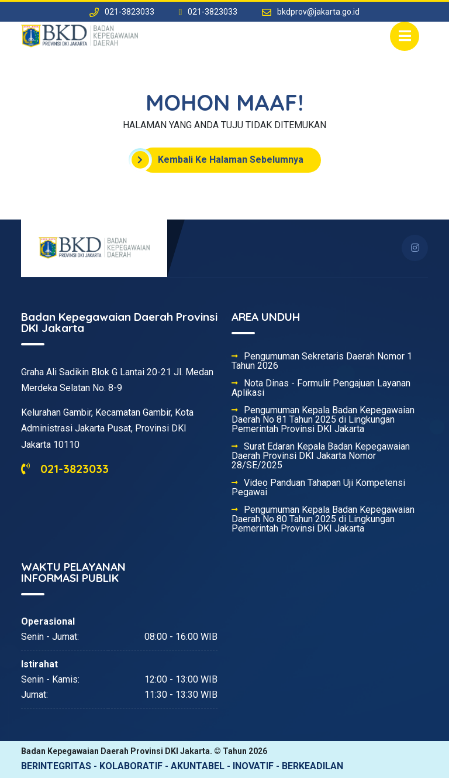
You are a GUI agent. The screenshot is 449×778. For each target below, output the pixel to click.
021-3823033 (65, 468)
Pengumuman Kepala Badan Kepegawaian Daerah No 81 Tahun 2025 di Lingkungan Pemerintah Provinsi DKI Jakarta (323, 420)
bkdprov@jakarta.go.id (318, 11)
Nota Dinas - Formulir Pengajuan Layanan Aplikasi (321, 388)
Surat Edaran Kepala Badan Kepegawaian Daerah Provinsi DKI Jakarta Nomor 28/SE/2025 (321, 456)
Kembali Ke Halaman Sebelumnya (221, 160)
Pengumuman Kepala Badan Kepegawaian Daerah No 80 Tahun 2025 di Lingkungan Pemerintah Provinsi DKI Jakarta (323, 519)
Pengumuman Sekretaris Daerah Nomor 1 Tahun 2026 (322, 361)
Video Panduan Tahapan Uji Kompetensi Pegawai (318, 487)
